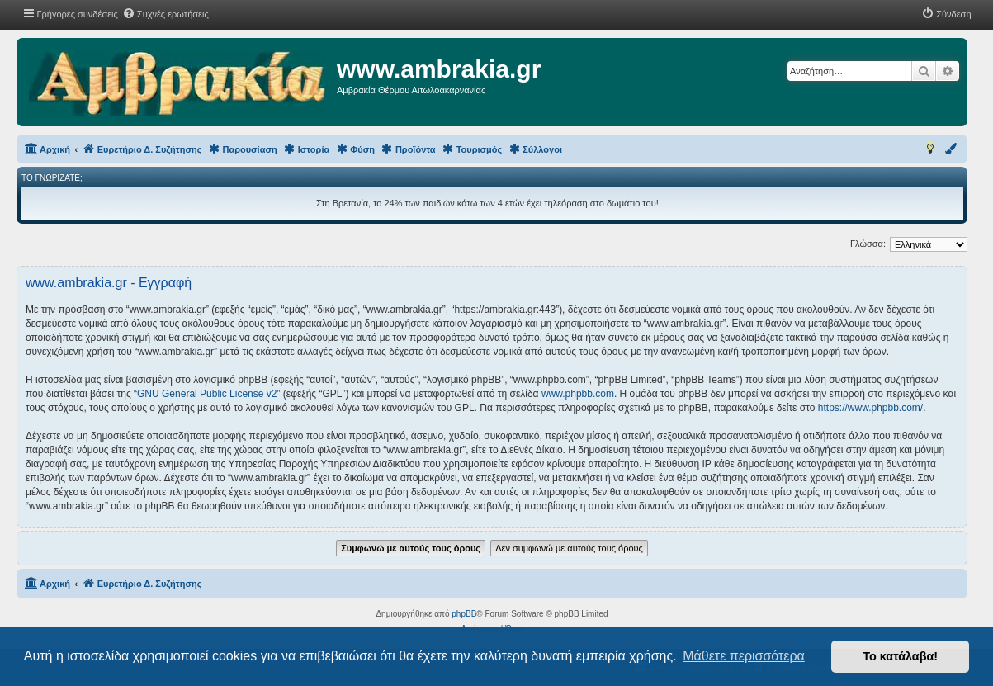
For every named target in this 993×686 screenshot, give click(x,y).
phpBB (464, 613)
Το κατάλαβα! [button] (900, 656)
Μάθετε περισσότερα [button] (744, 656)
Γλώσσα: (868, 243)
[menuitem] (165, 14)
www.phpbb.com (577, 394)
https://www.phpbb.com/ (870, 408)
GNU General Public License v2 (207, 394)
